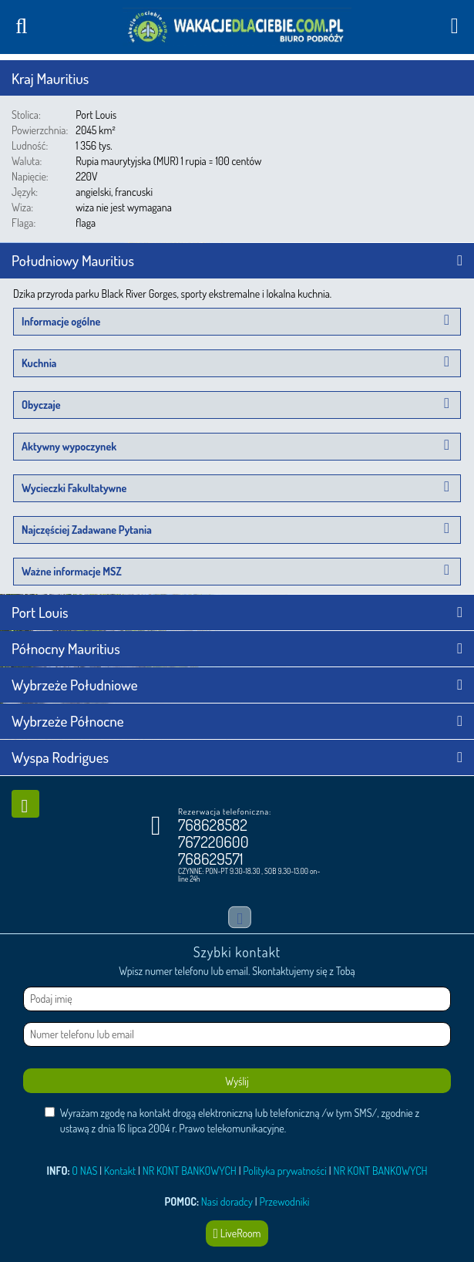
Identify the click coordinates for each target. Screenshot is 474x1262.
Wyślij (236, 1081)
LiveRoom (237, 1233)
